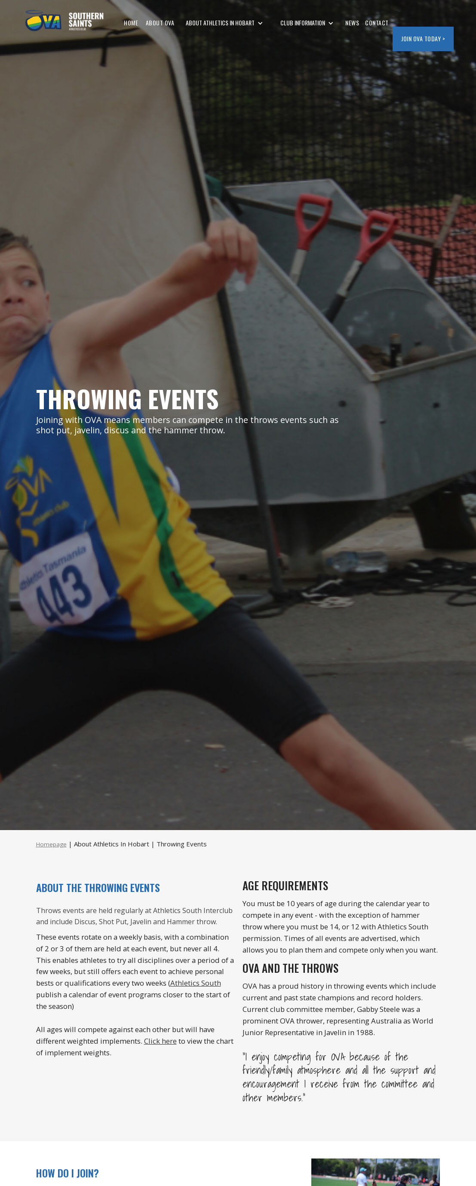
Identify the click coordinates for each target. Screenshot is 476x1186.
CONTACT (377, 22)
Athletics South (195, 983)
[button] (224, 23)
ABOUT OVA (159, 22)
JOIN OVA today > (423, 38)
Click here (160, 1041)
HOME (131, 22)
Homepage (51, 844)
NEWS (352, 22)
